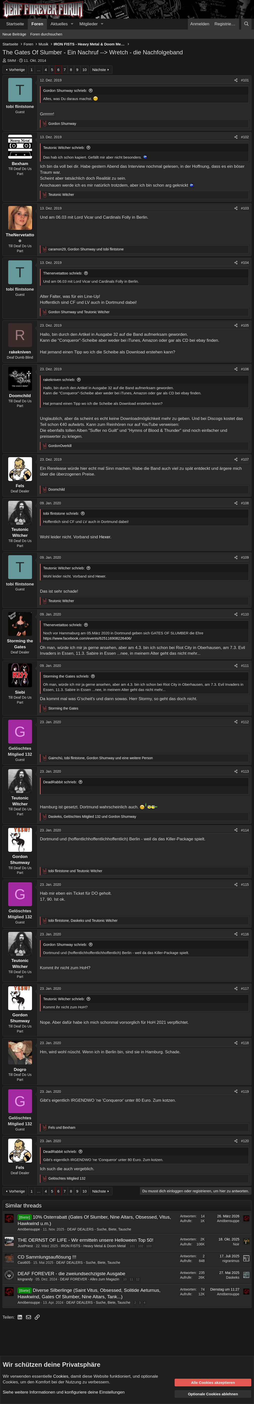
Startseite (15, 24)
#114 (245, 830)
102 (140, 1246)
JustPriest (25, 1246)
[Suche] (246, 24)
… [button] (39, 70)
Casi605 (24, 1263)
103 (149, 1246)
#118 (245, 1043)
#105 (245, 325)
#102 (245, 137)
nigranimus (230, 1261)
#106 (245, 369)
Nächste (99, 70)
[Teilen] (235, 80)
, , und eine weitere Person (100, 758)
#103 (245, 208)
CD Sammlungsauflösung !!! (47, 1257)
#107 (245, 459)
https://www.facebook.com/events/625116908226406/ (87, 638)
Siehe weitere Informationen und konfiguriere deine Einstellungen (64, 1392)
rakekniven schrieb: (59, 379)
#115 (245, 885)
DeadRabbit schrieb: (60, 782)
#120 (245, 1141)
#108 (245, 503)
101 (132, 1246)
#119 (245, 1092)
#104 (245, 263)
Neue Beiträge (14, 34)
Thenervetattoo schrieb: (62, 273)
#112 (245, 722)
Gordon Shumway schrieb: (65, 90)
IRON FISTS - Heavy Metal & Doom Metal (93, 1246)
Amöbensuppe (29, 1229)
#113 (245, 771)
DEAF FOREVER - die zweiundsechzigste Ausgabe (71, 1273)
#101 (245, 80)
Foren (37, 24)
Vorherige (17, 70)
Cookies (60, 1376)
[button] (72, 24)
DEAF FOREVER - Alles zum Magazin (89, 1279)
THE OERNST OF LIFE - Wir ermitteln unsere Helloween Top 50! (85, 1240)
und (79, 312)
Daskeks (232, 1277)
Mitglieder (88, 24)
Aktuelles (59, 24)
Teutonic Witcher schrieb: (64, 147)
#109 (245, 557)
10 (85, 70)
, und (86, 249)
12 (137, 1279)
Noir (236, 1244)
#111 (245, 666)
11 (131, 1279)
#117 (245, 989)
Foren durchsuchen (46, 34)
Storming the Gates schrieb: (66, 676)
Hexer (104, 537)
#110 (245, 614)
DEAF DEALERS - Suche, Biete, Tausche (99, 1229)
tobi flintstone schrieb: (61, 513)
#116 (245, 934)
